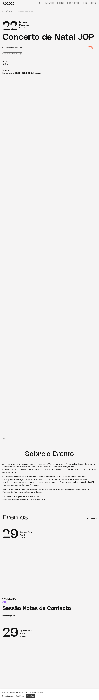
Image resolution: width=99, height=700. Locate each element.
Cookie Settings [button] (8, 696)
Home (4, 11)
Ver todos (92, 519)
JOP (90, 48)
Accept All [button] (31, 696)
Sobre (60, 3)
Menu (93, 3)
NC (5, 603)
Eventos (49, 3)
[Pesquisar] (40, 3)
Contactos (73, 3)
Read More (20, 696)
